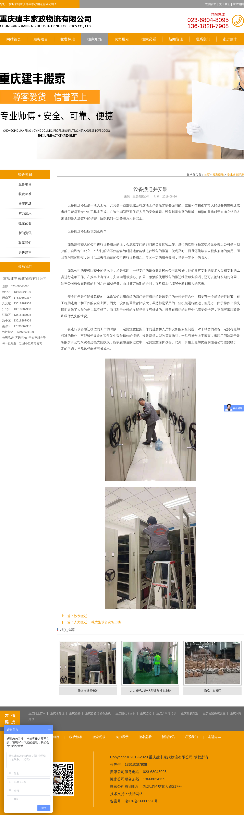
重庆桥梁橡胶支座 (214, 713)
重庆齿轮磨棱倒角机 (98, 713)
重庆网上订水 (37, 713)
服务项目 (40, 39)
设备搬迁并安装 (88, 690)
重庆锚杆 (75, 713)
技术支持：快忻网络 (126, 794)
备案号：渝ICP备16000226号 (134, 801)
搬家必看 (149, 39)
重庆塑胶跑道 (189, 713)
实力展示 (121, 39)
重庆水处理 (57, 713)
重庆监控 (145, 713)
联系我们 (203, 39)
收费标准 (67, 39)
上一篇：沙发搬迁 (74, 616)
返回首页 (211, 4)
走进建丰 (230, 39)
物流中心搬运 (212, 690)
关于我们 (224, 4)
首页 (207, 174)
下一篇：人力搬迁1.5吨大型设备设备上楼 (91, 622)
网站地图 (238, 4)
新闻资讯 (176, 39)
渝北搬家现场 (235, 174)
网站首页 (13, 39)
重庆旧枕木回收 (125, 713)
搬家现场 (94, 39)
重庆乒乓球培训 (166, 713)
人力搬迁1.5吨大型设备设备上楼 (150, 690)
